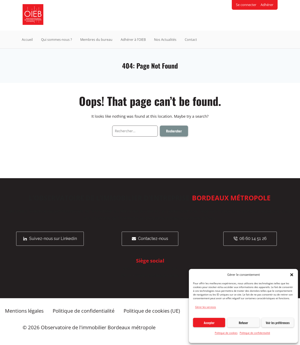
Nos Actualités (165, 40)
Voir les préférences (278, 322)
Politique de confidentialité (255, 333)
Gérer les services (205, 307)
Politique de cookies (226, 333)
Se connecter (246, 4)
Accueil (27, 40)
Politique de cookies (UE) (152, 310)
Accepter (209, 322)
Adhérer (267, 4)
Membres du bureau (96, 40)
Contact (191, 40)
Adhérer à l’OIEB (133, 40)
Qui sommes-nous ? (56, 40)
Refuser (243, 322)
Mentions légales (24, 310)
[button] (292, 275)
